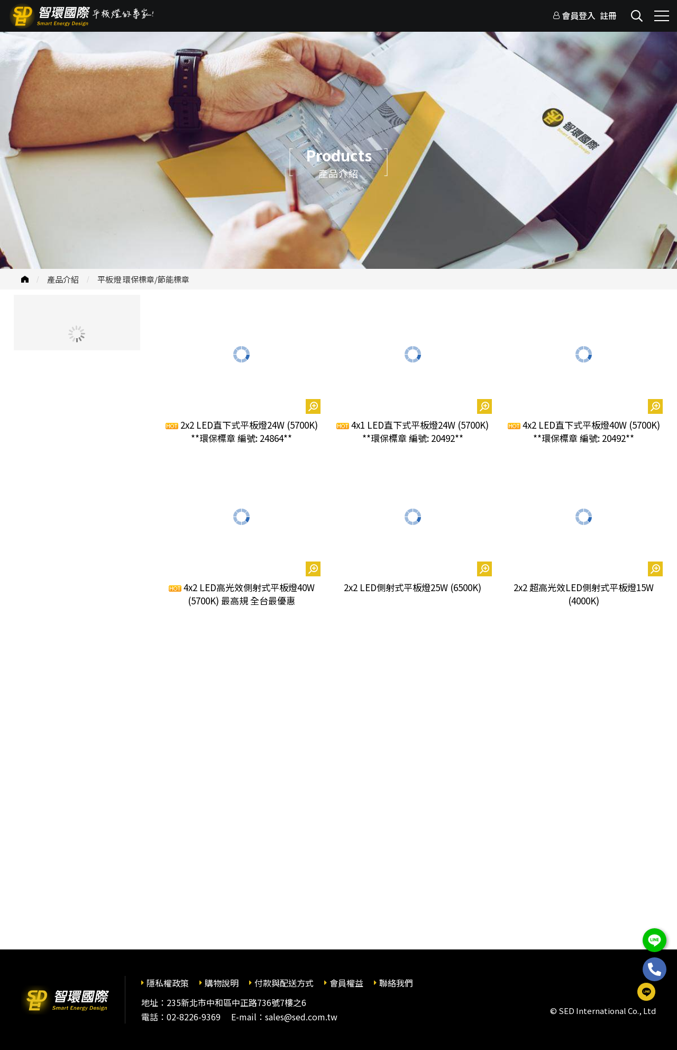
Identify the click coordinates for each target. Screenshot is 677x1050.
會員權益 (346, 982)
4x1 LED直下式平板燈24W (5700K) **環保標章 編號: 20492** (412, 431)
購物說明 (222, 982)
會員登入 (579, 15)
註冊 (608, 15)
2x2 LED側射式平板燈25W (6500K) (412, 587)
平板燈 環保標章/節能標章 (143, 279)
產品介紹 (63, 279)
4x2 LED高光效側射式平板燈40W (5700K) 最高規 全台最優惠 (242, 594)
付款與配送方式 (284, 982)
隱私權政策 (168, 982)
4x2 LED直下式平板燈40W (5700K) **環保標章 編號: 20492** (584, 431)
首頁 (25, 279)
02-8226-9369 (194, 1016)
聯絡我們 (396, 982)
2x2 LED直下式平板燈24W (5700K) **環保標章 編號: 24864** (242, 431)
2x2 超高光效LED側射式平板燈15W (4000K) (584, 594)
